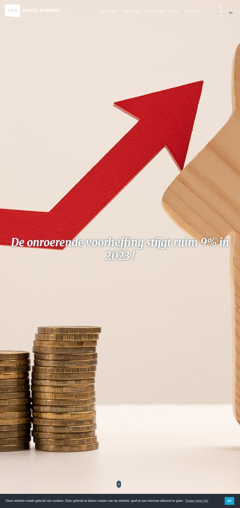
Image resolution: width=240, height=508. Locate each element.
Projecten (155, 11)
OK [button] (229, 500)
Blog (174, 11)
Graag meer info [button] (196, 500)
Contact (193, 11)
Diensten (131, 11)
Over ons (108, 11)
